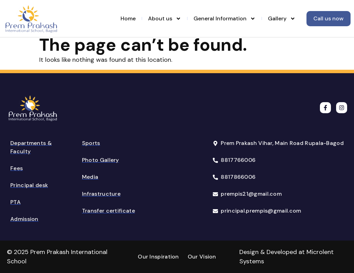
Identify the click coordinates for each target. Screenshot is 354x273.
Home (128, 18)
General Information (225, 18)
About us (164, 18)
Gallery (281, 18)
